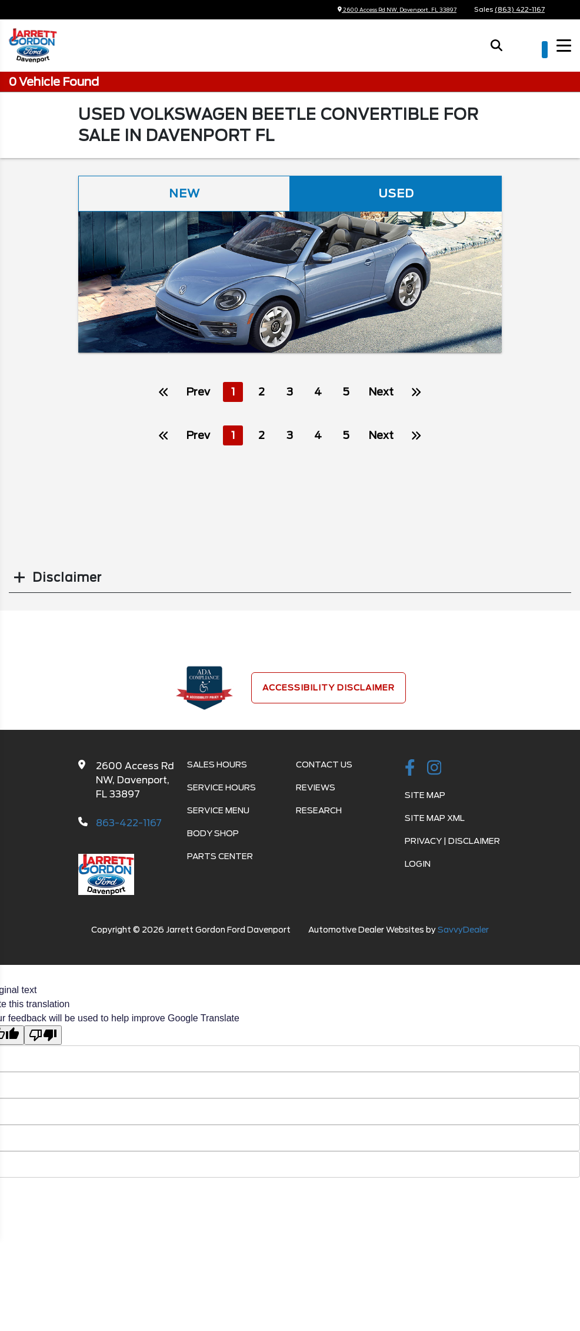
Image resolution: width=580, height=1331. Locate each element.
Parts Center (220, 856)
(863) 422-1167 (520, 9)
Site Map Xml (435, 818)
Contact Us (324, 765)
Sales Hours (217, 765)
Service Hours (221, 788)
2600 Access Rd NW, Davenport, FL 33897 (382, 9)
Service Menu (218, 811)
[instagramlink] (434, 769)
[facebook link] (410, 769)
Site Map (425, 795)
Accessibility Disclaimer (328, 688)
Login (418, 864)
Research (319, 811)
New (184, 194)
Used (396, 194)
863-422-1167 (129, 823)
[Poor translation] (43, 1035)
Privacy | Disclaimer (452, 841)
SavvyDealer (463, 930)
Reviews (315, 788)
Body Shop (213, 834)
